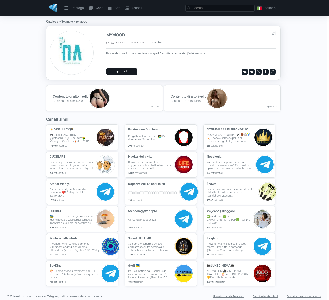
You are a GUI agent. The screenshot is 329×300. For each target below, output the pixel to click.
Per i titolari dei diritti (265, 295)
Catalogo (52, 21)
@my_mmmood (115, 42)
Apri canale (122, 71)
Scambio (67, 21)
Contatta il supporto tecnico (304, 295)
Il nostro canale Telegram (228, 295)
